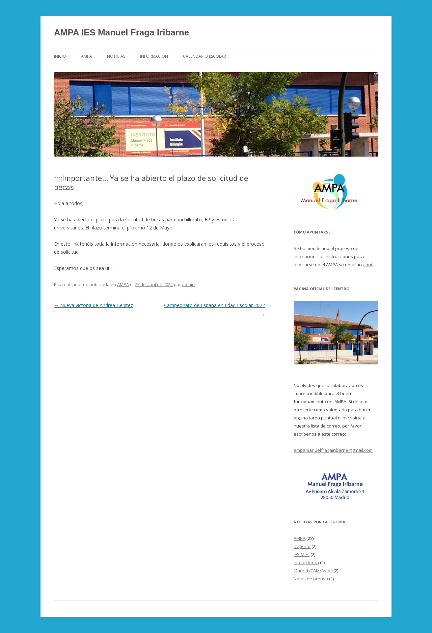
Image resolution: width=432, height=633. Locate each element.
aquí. (368, 265)
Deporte (302, 546)
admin (188, 284)
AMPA (86, 56)
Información (154, 56)
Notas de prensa (311, 579)
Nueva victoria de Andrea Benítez (93, 305)
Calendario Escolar (204, 56)
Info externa (306, 562)
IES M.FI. (301, 554)
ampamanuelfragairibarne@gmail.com (333, 450)
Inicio (60, 56)
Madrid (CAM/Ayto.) (313, 571)
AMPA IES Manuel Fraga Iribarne (121, 32)
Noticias (116, 56)
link (75, 244)
